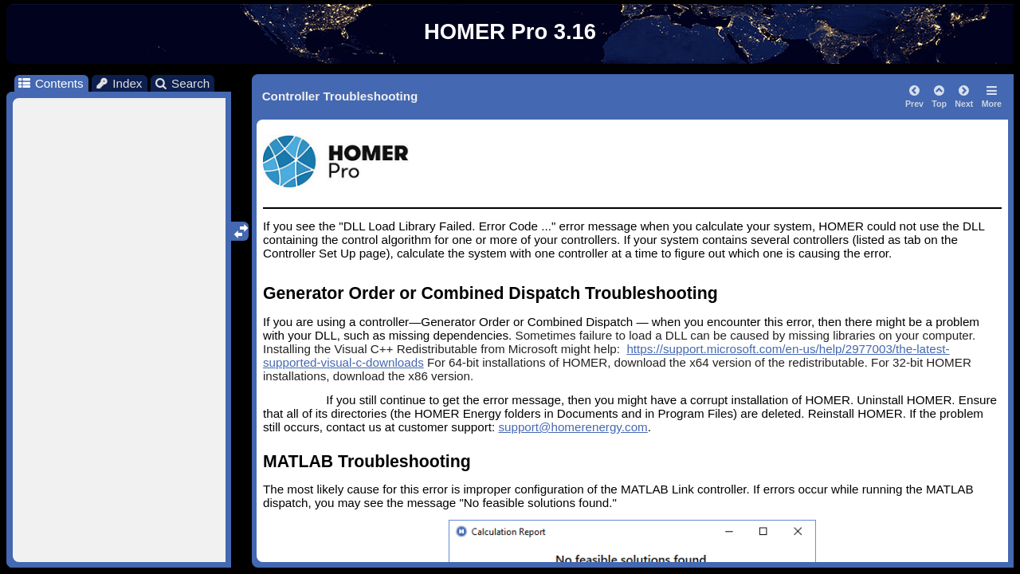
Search (182, 83)
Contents (50, 83)
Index (119, 83)
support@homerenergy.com (572, 427)
